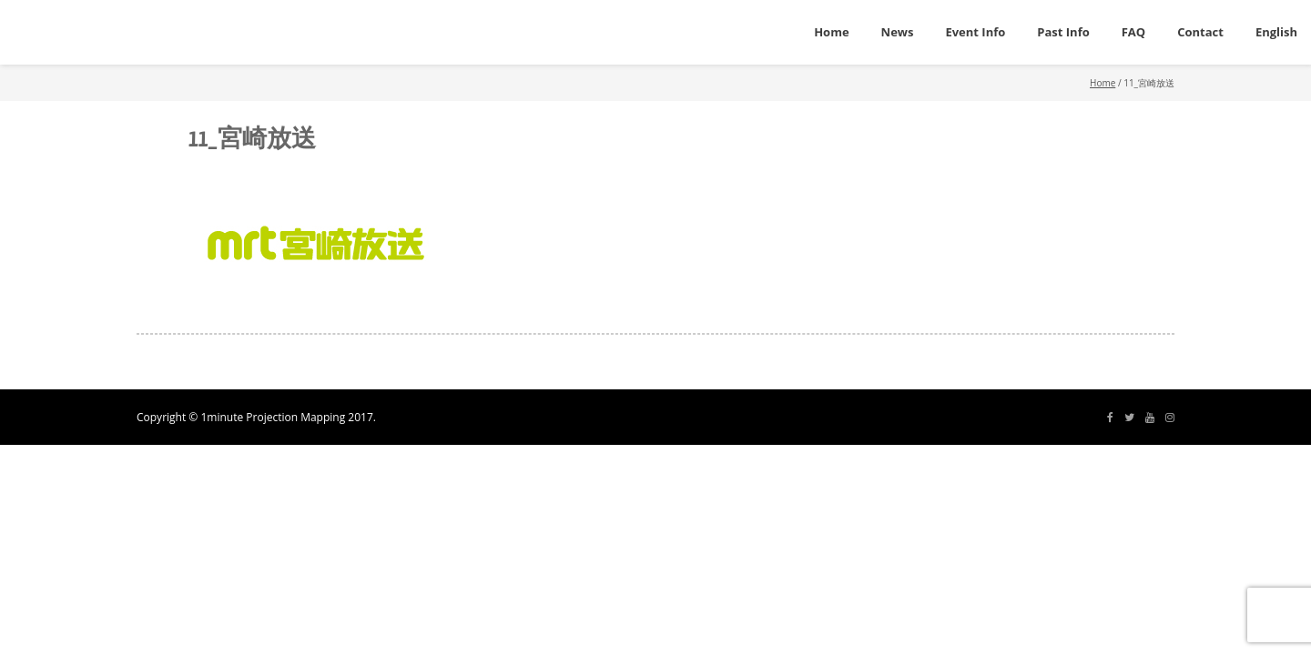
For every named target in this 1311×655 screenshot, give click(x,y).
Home (1102, 82)
